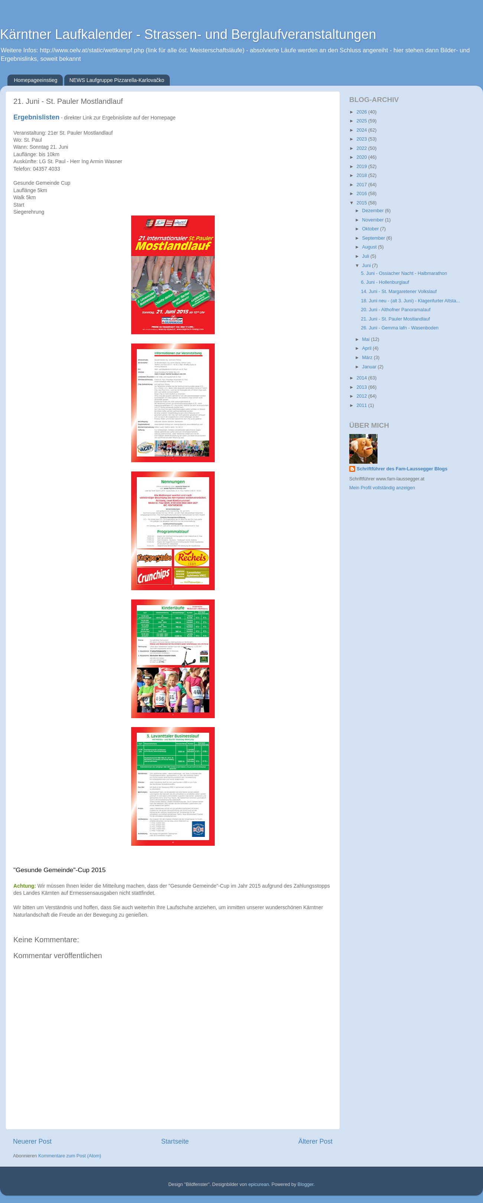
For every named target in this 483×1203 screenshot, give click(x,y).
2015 (362, 203)
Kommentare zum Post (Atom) (69, 1155)
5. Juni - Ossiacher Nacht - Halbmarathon (404, 273)
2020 (362, 157)
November (373, 220)
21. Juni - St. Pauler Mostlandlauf (395, 319)
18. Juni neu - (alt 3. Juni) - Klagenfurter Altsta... (410, 300)
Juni (367, 265)
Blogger (306, 1184)
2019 (362, 166)
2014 (362, 378)
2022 (362, 148)
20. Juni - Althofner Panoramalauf (395, 309)
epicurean (258, 1184)
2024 (362, 130)
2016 (362, 193)
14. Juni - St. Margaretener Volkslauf (399, 291)
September (374, 238)
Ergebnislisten (36, 117)
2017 (362, 184)
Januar (370, 366)
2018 (362, 175)
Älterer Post (315, 1141)
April (367, 348)
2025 (362, 121)
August (370, 247)
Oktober (371, 228)
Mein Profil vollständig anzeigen (382, 487)
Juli (366, 256)
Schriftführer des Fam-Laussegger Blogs (402, 468)
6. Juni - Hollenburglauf (385, 282)
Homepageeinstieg (36, 80)
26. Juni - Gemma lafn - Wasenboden (399, 328)
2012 (362, 396)
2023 (362, 139)
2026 (362, 112)
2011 (362, 405)
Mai (366, 339)
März (368, 357)
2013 (362, 387)
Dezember (373, 210)
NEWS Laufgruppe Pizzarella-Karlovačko (116, 80)
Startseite (175, 1141)
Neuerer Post (32, 1141)
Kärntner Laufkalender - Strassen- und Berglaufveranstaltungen (188, 34)
